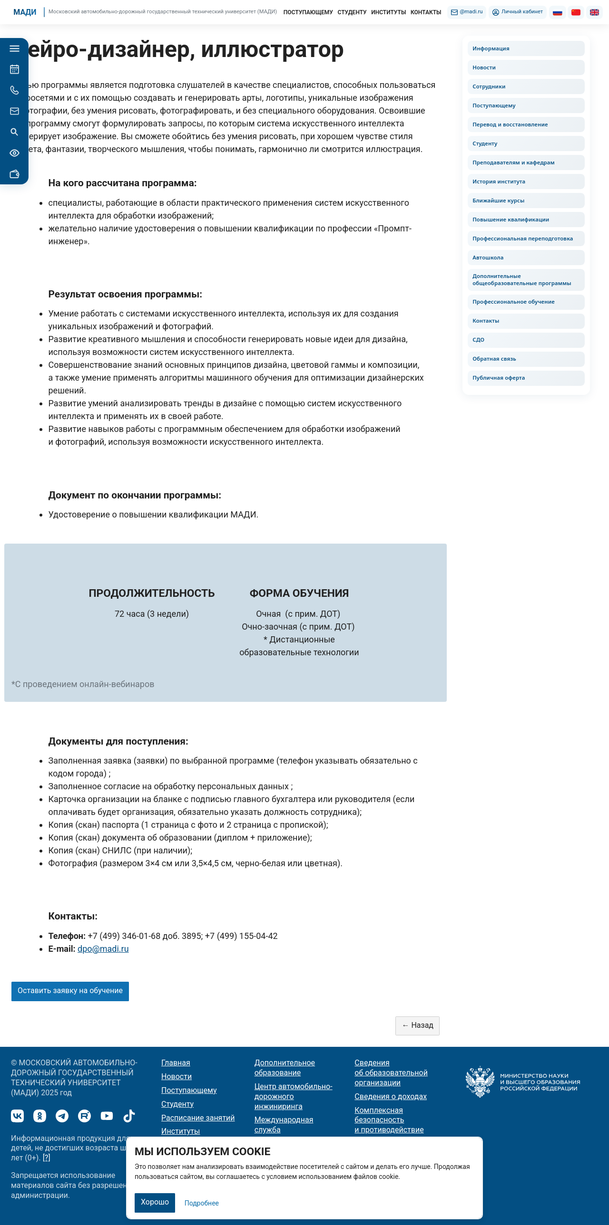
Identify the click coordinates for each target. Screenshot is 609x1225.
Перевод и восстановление (510, 124)
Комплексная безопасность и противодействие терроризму (388, 1125)
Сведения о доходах (390, 1096)
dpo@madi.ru (103, 949)
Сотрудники (488, 86)
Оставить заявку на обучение (70, 990)
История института (498, 181)
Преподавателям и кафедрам (513, 162)
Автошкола (487, 257)
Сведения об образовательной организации (391, 1072)
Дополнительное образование (285, 1067)
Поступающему (493, 105)
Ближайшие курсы (498, 200)
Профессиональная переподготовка (522, 238)
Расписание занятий (198, 1117)
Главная (175, 1062)
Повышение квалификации (510, 219)
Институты (180, 1131)
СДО (478, 340)
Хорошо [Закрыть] (155, 1201)
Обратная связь (494, 359)
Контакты (485, 321)
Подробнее (202, 1203)
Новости (484, 67)
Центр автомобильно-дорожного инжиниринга (294, 1096)
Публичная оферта (498, 378)
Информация (491, 48)
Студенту (484, 143)
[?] (46, 1157)
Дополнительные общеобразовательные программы (521, 279)
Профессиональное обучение (513, 302)
